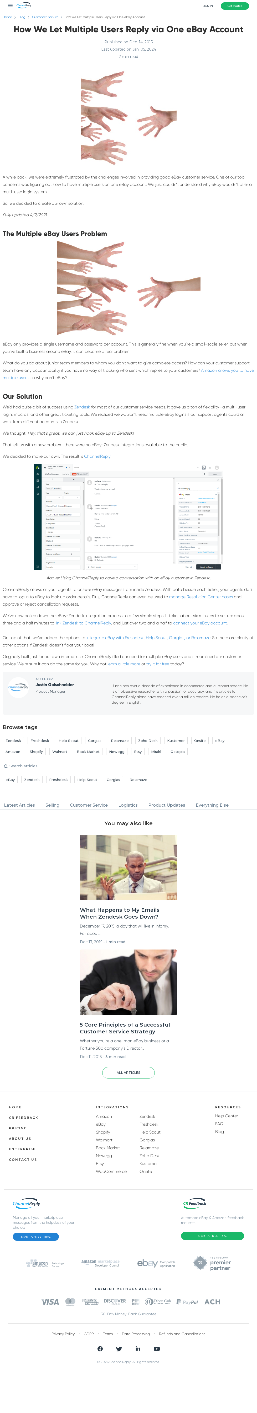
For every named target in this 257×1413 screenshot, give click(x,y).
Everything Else (212, 805)
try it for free (157, 663)
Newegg (104, 1155)
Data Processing (136, 1334)
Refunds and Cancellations (182, 1334)
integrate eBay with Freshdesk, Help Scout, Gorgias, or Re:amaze (148, 637)
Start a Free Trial (36, 1236)
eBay (101, 1124)
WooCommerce (111, 1171)
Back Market (108, 1147)
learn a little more (123, 663)
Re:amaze (149, 1147)
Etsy (100, 1163)
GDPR (89, 1334)
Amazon (104, 1116)
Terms (108, 1334)
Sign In (208, 6)
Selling (52, 805)
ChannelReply (97, 456)
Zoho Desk (150, 1155)
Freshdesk (149, 1124)
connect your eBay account (200, 623)
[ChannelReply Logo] (24, 5)
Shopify (103, 1132)
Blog (21, 17)
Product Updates (166, 805)
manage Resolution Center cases (201, 596)
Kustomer (149, 1163)
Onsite (146, 1171)
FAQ (219, 1123)
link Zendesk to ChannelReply (83, 623)
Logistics (128, 805)
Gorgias (147, 1139)
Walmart (104, 1139)
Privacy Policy (63, 1334)
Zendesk (82, 407)
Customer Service (48, 17)
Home (7, 17)
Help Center (226, 1115)
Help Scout (150, 1132)
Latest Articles (19, 805)
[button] (128, 1072)
